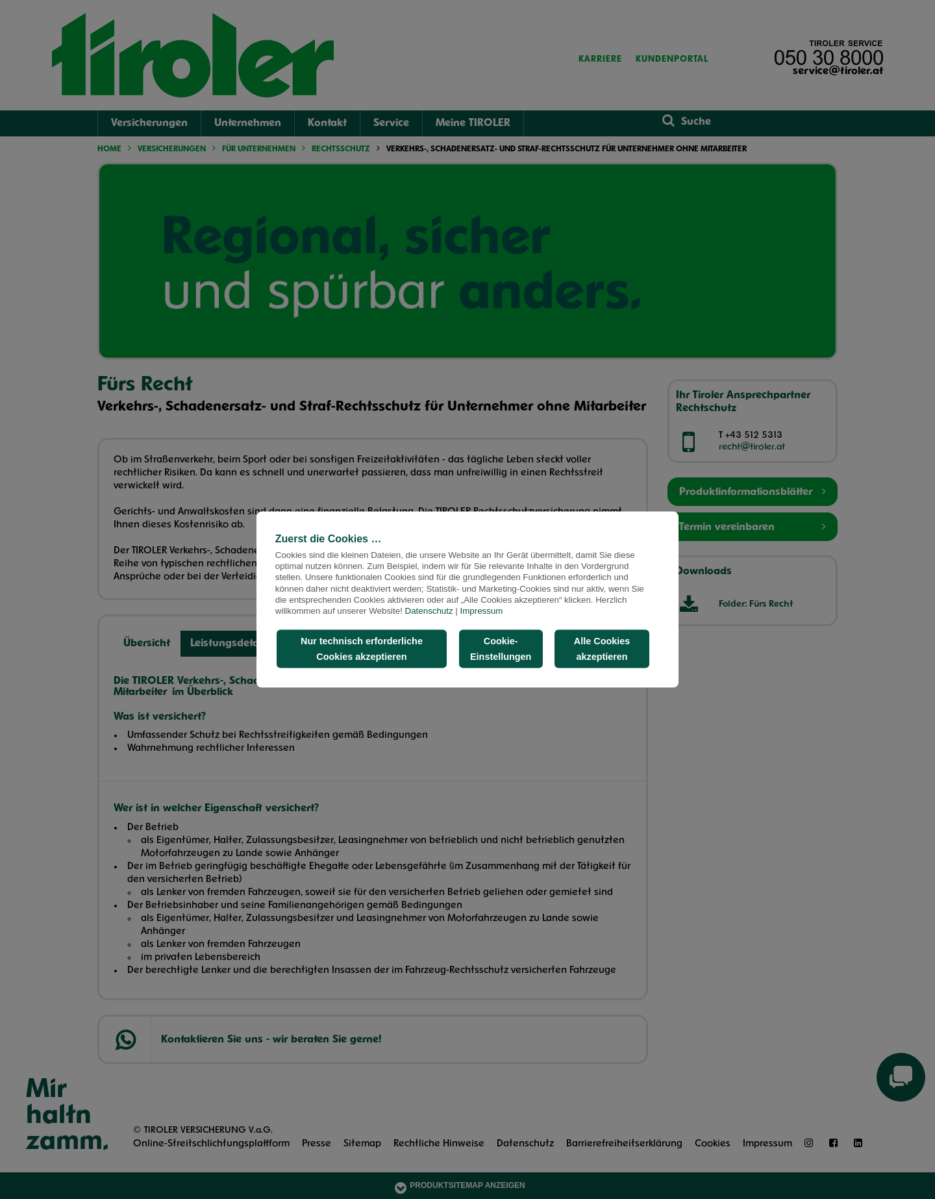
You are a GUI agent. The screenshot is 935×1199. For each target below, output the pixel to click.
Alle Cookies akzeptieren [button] (602, 649)
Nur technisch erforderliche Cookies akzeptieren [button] (362, 649)
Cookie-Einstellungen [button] (500, 649)
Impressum (481, 611)
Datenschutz (429, 611)
